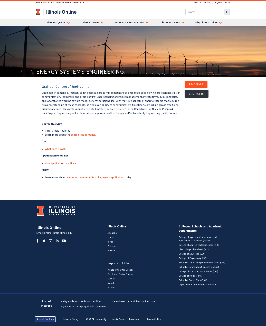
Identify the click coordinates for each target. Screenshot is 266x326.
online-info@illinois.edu (58, 233)
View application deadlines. (60, 163)
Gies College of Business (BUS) (194, 249)
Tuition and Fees (169, 22)
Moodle (111, 283)
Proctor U (112, 287)
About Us (112, 233)
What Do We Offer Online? (120, 270)
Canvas (111, 278)
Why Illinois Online (206, 22)
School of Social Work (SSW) (193, 280)
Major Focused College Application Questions (83, 306)
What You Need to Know (129, 22)
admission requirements (80, 177)
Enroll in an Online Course (120, 274)
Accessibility (154, 319)
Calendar (112, 246)
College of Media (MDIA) (190, 276)
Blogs (110, 242)
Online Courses (89, 22)
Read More (196, 84)
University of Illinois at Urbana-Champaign (38, 12)
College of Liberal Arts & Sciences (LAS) (198, 271)
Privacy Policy (71, 319)
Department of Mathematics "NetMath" (198, 284)
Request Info (222, 3)
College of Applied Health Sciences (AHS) (199, 245)
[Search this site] (204, 12)
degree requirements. (83, 135)
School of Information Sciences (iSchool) (199, 267)
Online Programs (54, 22)
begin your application (111, 177)
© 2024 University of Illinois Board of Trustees (112, 319)
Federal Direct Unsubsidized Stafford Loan (133, 301)
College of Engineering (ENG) (193, 258)
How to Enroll (203, 3)
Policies (111, 250)
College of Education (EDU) (192, 254)
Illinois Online (48, 228)
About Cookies (45, 319)
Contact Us (196, 94)
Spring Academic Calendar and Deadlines (81, 301)
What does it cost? (55, 149)
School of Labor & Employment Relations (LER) (202, 262)
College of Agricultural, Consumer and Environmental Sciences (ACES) (198, 239)
